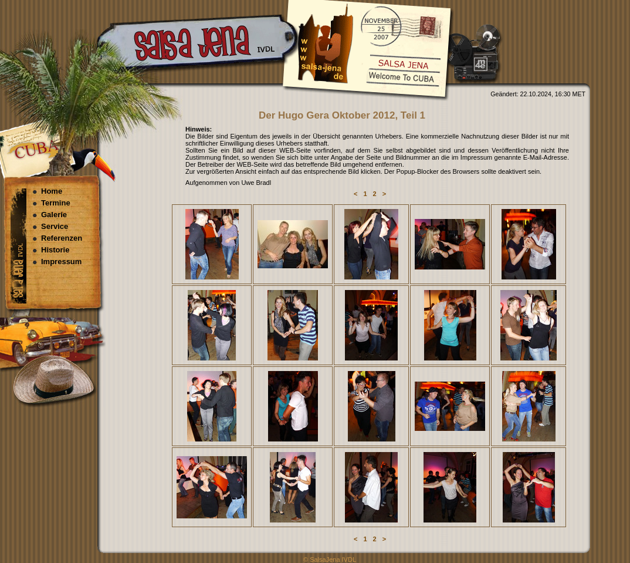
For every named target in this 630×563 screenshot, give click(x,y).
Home (51, 191)
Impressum (61, 261)
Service (54, 226)
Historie (55, 249)
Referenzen (61, 238)
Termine (55, 202)
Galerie (54, 214)
